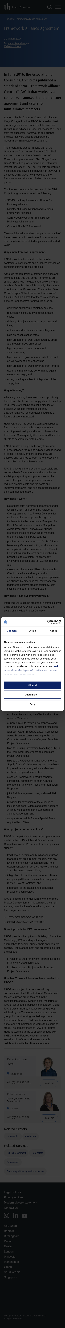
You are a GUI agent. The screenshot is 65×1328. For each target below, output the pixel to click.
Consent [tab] (12, 630)
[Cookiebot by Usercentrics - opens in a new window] (47, 622)
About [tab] (53, 630)
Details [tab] (32, 630)
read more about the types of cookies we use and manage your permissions (31, 670)
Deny (33, 704)
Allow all (32, 685)
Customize (33, 694)
